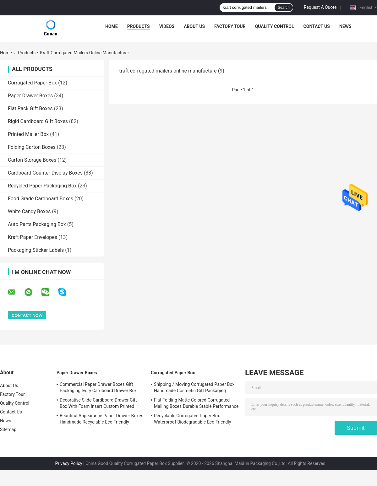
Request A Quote (320, 7)
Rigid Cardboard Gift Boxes (38, 121)
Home (111, 26)
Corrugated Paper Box (32, 83)
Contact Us (316, 26)
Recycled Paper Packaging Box (42, 186)
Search (284, 7)
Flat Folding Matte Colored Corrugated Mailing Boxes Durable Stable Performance (196, 403)
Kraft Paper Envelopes (32, 237)
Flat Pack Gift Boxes (30, 108)
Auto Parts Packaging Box (37, 224)
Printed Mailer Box (28, 134)
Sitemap (8, 429)
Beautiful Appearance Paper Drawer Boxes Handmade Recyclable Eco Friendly (101, 418)
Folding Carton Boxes (32, 147)
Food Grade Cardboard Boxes (40, 199)
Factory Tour (230, 26)
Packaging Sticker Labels (36, 250)
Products (138, 26)
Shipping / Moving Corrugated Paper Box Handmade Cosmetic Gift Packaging (194, 387)
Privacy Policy (68, 463)
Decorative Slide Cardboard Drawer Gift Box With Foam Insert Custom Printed (98, 403)
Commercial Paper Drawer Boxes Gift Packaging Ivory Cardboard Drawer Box (98, 387)
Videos (167, 26)
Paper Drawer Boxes (30, 96)
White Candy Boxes (29, 211)
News (345, 26)
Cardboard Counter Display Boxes (45, 173)
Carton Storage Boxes (32, 160)
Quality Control (274, 26)
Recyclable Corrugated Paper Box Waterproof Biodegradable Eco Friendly (192, 418)
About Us (194, 26)
